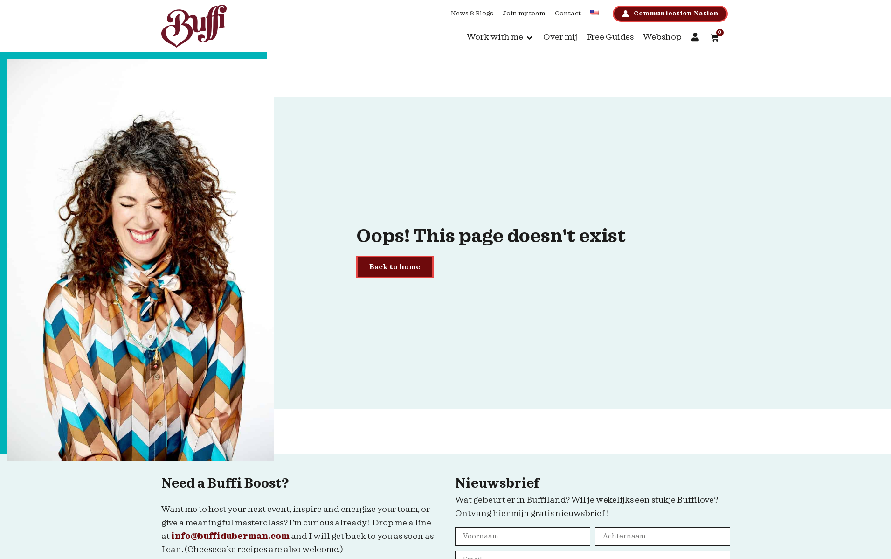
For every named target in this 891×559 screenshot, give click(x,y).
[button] (500, 37)
